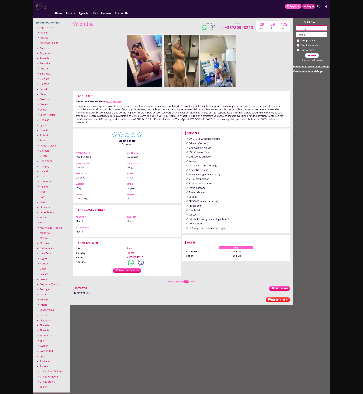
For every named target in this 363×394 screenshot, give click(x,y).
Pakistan (44, 269)
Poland (43, 274)
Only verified (305, 45)
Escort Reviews (102, 6)
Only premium (306, 35)
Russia (43, 299)
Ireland (44, 181)
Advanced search (312, 55)
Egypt (43, 120)
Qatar (43, 289)
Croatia (44, 99)
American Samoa (49, 38)
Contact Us (121, 6)
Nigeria (44, 253)
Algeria (44, 33)
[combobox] (311, 23)
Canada (44, 84)
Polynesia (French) (50, 279)
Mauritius (45, 228)
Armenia (44, 53)
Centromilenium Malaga (308, 66)
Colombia (45, 94)
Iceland (44, 166)
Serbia (43, 310)
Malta (43, 217)
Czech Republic (48, 110)
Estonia (44, 125)
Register (293, 6)
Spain (43, 335)
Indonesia (45, 176)
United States (47, 377)
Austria (44, 63)
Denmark (45, 115)
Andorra (44, 43)
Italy (42, 192)
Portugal (45, 284)
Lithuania (45, 202)
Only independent (308, 40)
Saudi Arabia (47, 305)
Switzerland (46, 346)
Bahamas (45, 69)
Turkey (44, 361)
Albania (44, 27)
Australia (45, 58)
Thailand (45, 356)
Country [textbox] (302, 23)
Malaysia (45, 212)
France (117, 96)
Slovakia (44, 320)
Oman (43, 263)
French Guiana (48, 140)
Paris (109, 96)
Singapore (45, 315)
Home (58, 6)
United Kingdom (49, 371)
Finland (44, 130)
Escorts (70, 6)
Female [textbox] (301, 30)
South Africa (46, 330)
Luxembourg (47, 207)
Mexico (44, 233)
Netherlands (47, 243)
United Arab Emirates (52, 366)
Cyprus (44, 104)
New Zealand (47, 248)
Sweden (44, 341)
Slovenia (44, 325)
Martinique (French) (51, 222)
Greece (43, 151)
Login (309, 6)
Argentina (45, 48)
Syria (42, 351)
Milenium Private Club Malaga (311, 61)
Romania (45, 294)
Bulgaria (44, 79)
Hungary (45, 161)
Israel (43, 186)
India (42, 171)
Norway (44, 258)
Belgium (44, 74)
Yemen (43, 382)
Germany (45, 145)
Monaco (44, 238)
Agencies (84, 6)
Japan (43, 197)
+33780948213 (236, 22)
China (43, 89)
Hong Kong (46, 156)
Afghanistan (46, 22)
